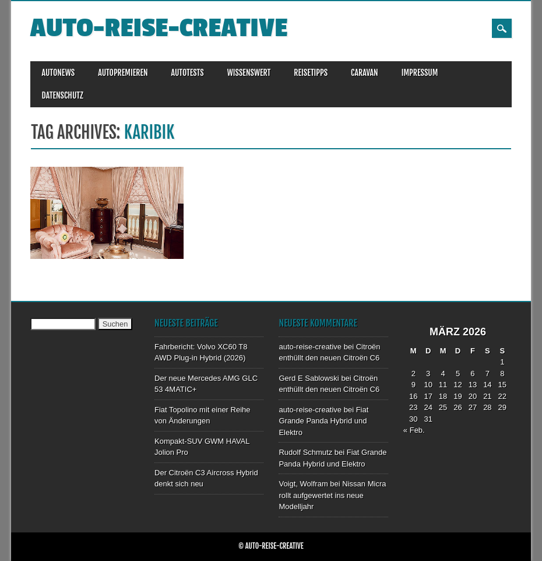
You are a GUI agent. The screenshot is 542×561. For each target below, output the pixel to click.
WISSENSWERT (249, 73)
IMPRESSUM (420, 73)
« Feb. (414, 430)
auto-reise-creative (159, 28)
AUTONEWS (58, 73)
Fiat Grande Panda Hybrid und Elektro (323, 421)
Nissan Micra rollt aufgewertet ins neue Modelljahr (332, 495)
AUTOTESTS (187, 73)
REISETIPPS (311, 73)
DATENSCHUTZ (62, 95)
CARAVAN (364, 73)
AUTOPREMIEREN (122, 73)
